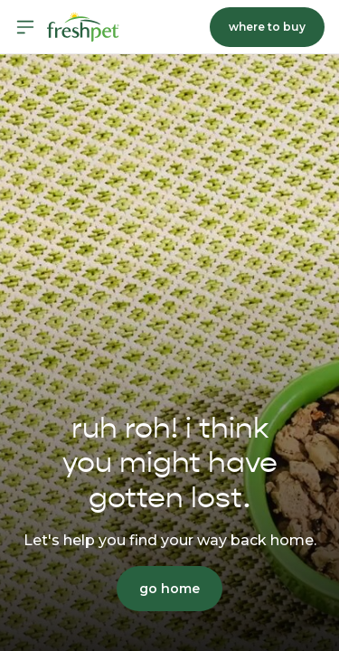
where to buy (267, 26)
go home (169, 588)
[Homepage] (83, 27)
